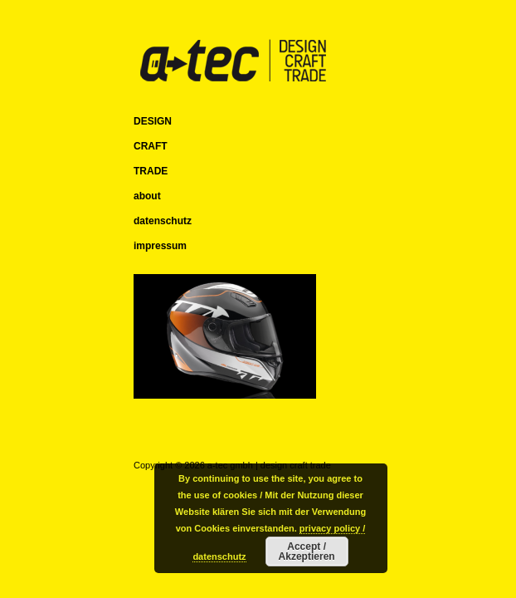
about (147, 196)
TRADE (151, 171)
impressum (160, 246)
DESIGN (153, 121)
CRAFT (151, 146)
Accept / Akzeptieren (307, 551)
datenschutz (163, 221)
